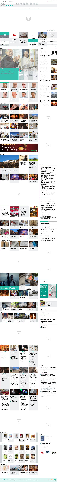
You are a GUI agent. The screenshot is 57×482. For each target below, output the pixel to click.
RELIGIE (33, 373)
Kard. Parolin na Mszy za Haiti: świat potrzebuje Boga (48, 169)
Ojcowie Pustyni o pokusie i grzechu (4, 355)
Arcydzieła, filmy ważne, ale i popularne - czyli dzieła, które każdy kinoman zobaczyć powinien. (9, 170)
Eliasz (12, 359)
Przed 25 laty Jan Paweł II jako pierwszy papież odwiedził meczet (33, 381)
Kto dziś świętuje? (52, 39)
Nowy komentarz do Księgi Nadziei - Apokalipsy (48, 367)
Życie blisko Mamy (23, 212)
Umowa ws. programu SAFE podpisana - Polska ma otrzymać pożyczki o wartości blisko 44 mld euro (48, 210)
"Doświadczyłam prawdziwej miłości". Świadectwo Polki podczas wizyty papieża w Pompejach (48, 186)
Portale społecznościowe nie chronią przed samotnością (23, 397)
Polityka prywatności (38, 479)
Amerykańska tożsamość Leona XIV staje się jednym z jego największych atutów (9, 71)
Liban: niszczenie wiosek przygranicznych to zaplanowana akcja (45, 93)
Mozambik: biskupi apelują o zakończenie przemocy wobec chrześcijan (24, 375)
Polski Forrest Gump (24, 354)
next (1, 306)
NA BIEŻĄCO (41, 48)
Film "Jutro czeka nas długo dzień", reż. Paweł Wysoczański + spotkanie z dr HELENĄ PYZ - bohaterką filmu (48, 379)
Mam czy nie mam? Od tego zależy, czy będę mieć (33, 398)
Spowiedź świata (12, 396)
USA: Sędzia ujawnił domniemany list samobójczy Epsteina (47, 241)
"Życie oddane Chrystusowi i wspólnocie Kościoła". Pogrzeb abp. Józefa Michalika (45, 77)
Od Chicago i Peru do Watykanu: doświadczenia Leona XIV (33, 359)
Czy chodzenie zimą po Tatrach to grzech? (33, 401)
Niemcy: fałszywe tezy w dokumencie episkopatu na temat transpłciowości (44, 53)
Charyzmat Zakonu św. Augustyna (14, 400)
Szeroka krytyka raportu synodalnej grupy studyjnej (45, 61)
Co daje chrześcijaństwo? (13, 356)
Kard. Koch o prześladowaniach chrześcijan (23, 381)
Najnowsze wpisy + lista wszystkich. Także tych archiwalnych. (49, 305)
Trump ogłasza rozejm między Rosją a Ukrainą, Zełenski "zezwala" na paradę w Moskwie (48, 229)
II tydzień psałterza (12, 42)
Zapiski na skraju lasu (44, 312)
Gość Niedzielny (13, 479)
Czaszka (2, 374)
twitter (54, 30)
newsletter (48, 479)
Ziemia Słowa (32, 162)
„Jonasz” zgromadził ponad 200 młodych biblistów (24, 386)
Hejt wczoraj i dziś (13, 397)
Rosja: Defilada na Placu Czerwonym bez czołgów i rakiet (47, 225)
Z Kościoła (41, 164)
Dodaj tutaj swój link (44, 281)
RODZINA (4, 395)
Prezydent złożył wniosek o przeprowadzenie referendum (48, 214)
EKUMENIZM (24, 373)
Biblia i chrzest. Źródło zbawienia (46, 442)
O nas (8, 479)
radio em (38, 8)
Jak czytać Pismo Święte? (33, 396)
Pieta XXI (3, 380)
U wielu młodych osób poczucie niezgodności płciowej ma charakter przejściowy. (45, 56)
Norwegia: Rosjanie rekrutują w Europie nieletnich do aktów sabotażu (47, 237)
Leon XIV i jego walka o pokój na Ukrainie (33, 357)
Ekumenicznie (52, 33)
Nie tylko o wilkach (3, 352)
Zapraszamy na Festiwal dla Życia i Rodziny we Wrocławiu (24, 405)
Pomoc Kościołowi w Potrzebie (46, 370)
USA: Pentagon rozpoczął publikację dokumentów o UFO (46, 233)
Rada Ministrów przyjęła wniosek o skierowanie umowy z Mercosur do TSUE (48, 218)
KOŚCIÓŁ (23, 351)
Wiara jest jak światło (13, 352)
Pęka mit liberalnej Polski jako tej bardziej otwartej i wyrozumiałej (5, 215)
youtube (56, 30)
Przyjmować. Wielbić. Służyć (5, 358)
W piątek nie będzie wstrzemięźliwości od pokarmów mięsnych (5, 408)
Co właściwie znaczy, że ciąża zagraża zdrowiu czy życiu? (33, 405)
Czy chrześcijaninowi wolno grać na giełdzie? (33, 402)
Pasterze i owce (23, 215)
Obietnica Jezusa (23, 40)
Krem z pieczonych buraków (23, 400)
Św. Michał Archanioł (44, 447)
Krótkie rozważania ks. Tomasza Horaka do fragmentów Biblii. (23, 164)
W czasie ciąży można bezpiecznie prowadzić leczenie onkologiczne (14, 377)
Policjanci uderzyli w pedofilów (46, 216)
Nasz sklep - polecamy (3, 432)
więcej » (33, 46)
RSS (51, 479)
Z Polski (41, 197)
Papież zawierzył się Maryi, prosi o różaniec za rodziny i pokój (33, 365)
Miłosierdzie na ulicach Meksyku (24, 361)
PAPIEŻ (33, 351)
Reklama (25, 479)
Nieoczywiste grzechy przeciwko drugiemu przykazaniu (24, 356)
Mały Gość (17, 479)
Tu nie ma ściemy (23, 214)
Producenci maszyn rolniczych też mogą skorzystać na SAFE (44, 86)
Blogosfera (41, 300)
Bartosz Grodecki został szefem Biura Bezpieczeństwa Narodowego (47, 208)
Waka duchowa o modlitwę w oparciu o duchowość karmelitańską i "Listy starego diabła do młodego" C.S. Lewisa (48, 388)
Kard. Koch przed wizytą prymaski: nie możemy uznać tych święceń (24, 383)
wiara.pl (7, 3)
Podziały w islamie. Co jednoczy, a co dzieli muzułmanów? (33, 383)
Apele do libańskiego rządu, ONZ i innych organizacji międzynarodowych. (45, 97)
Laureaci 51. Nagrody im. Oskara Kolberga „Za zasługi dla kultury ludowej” (48, 212)
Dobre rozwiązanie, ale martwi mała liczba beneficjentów (5, 402)
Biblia (42, 326)
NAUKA (14, 373)
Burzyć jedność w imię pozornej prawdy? (23, 353)
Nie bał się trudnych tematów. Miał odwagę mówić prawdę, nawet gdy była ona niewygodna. (46, 81)
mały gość (33, 8)
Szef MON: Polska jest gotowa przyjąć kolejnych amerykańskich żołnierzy (48, 199)
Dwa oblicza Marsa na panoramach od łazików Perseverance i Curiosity (14, 384)
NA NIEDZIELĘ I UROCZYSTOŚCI (43, 39)
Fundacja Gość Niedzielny (30, 479)
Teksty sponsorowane (3, 464)
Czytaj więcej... (23, 46)
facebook (52, 30)
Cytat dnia (33, 42)
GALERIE (1, 272)
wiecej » (4, 46)
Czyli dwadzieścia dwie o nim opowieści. (50, 438)
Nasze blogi (48, 302)
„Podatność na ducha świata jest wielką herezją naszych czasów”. (45, 71)
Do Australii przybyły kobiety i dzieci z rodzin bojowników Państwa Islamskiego (33, 377)
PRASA (14, 395)
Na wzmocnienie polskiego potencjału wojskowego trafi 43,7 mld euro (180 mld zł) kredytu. (45, 89)
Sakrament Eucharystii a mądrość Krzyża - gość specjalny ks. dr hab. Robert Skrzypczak (48, 392)
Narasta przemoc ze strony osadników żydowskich (23, 378)
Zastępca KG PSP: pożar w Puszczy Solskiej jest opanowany (48, 206)
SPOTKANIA (24, 395)
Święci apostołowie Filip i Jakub (14, 354)
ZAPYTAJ (33, 395)
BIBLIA (14, 351)
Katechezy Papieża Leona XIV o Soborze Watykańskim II (33, 362)
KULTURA (4, 373)
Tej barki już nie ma (44, 325)
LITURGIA (4, 351)
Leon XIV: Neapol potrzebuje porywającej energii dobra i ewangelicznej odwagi (47, 194)
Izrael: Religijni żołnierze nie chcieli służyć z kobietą (33, 375)
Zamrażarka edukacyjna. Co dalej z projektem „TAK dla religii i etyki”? (5, 212)
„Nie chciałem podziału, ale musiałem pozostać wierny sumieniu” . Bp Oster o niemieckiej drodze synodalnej (48, 175)
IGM (10, 479)
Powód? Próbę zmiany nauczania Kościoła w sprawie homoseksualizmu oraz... (45, 64)
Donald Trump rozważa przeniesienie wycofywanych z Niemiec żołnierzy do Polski (48, 231)
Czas (42, 322)
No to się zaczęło (43, 327)
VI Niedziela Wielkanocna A (43, 41)
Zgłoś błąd (55, 479)
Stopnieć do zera (13, 398)
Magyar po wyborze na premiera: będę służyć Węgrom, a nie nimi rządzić (48, 223)
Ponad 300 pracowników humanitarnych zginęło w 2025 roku (45, 101)
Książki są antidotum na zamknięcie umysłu (5, 378)
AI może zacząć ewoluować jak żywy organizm (48, 319)
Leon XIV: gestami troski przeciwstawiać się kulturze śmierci (48, 171)
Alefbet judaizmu (49, 436)
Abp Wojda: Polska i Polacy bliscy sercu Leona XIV (24, 359)
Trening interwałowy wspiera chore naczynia (14, 379)
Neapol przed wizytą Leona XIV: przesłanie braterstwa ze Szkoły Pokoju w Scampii (24, 408)
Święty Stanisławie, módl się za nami (46, 321)
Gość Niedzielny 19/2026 (4, 207)
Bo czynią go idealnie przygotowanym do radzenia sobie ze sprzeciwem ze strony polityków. (8, 75)
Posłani (3, 379)
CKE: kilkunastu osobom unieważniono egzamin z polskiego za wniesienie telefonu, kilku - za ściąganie (5, 405)
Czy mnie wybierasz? (24, 211)
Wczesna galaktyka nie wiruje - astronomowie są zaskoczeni (14, 382)
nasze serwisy (19, 8)
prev (37, 306)
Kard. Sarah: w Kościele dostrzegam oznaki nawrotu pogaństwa (45, 68)
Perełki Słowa (23, 162)
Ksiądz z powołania (44, 368)
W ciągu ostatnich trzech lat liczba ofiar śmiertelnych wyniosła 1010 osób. (45, 105)
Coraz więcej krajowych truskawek (4, 397)
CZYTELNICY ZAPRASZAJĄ (43, 372)
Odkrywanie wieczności (45, 444)
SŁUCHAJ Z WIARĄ (2, 312)
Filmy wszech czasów (5, 169)
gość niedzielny (27, 8)
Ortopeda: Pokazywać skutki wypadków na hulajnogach (5, 399)
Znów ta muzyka (43, 323)
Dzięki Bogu (22, 213)
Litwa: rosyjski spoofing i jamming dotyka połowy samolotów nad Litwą (47, 227)
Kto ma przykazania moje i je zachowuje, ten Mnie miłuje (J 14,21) (33, 44)
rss (49, 30)
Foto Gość (21, 479)
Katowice (4, 34)
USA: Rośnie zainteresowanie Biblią (14, 358)
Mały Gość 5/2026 (23, 207)
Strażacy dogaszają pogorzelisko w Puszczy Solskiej (48, 204)
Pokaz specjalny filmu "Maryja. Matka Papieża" (48, 396)
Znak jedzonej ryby (4, 356)
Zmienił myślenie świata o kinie (5, 376)
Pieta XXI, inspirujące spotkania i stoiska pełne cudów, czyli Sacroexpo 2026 (24, 402)
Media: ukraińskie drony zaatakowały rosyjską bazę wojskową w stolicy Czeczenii (48, 239)
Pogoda (4, 33)
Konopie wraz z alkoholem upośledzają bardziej (14, 375)
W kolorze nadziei (44, 309)
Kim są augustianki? (14, 401)
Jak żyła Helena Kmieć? (44, 318)
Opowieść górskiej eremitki (45, 443)
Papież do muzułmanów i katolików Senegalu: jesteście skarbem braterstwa (48, 173)
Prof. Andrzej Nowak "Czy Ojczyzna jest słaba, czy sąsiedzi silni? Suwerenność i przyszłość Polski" (48, 375)
